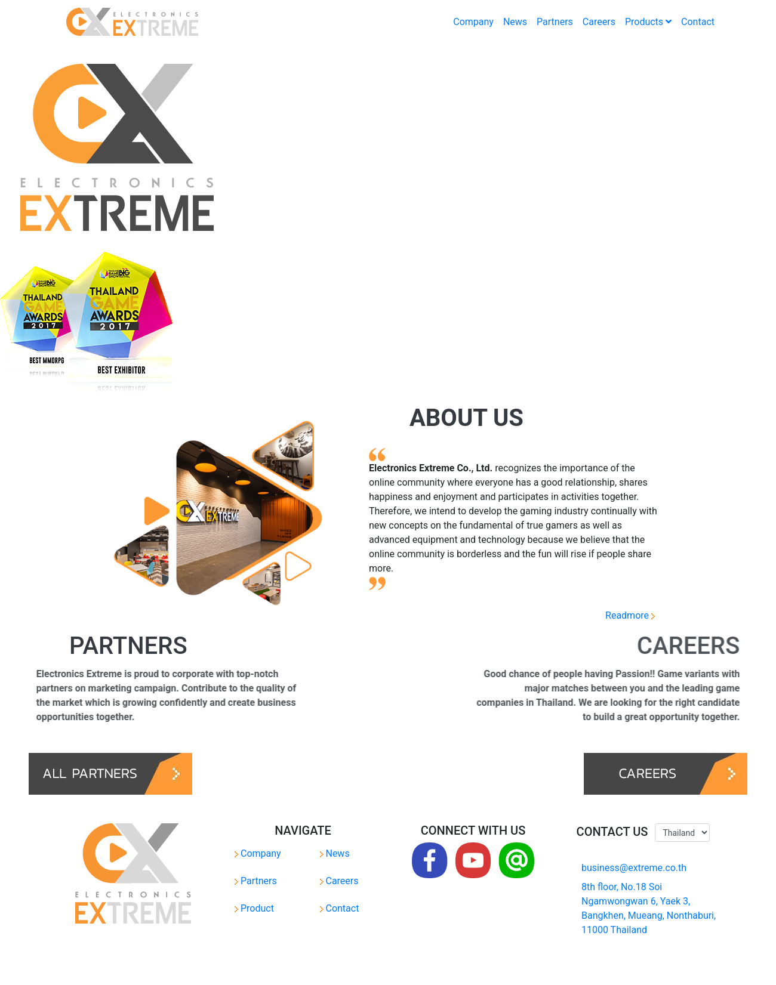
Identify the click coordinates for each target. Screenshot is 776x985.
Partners (555, 21)
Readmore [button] (626, 615)
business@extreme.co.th (633, 867)
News (515, 21)
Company (473, 21)
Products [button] (648, 21)
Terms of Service (384, 968)
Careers (599, 21)
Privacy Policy (326, 968)
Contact (698, 21)
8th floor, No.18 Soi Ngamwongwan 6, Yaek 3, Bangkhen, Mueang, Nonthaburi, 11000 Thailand (648, 908)
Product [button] (254, 908)
